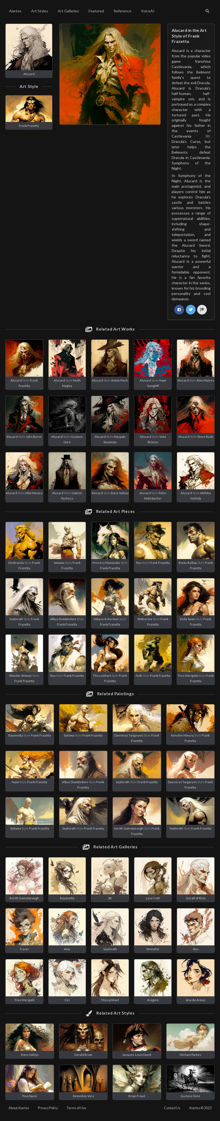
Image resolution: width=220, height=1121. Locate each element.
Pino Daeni (29, 1096)
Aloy (67, 949)
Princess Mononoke (106, 562)
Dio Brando (16, 562)
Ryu (139, 562)
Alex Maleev (205, 380)
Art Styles (39, 11)
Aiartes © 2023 (200, 1108)
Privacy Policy (48, 1108)
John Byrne (34, 436)
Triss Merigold (188, 675)
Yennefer (153, 949)
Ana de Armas (195, 1000)
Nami (15, 782)
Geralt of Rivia (195, 898)
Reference (122, 11)
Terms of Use (76, 1108)
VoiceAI (147, 11)
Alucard (29, 74)
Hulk (139, 675)
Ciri (67, 1000)
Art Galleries (68, 11)
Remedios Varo (83, 1096)
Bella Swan (187, 619)
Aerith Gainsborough (128, 828)
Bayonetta (15, 735)
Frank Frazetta (29, 125)
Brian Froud (136, 1096)
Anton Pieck (119, 380)
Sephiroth (16, 619)
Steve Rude (205, 436)
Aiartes (15, 11)
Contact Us (172, 1108)
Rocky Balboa (188, 562)
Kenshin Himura (182, 735)
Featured (96, 11)
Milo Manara (33, 493)
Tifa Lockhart (102, 675)
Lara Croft (153, 898)
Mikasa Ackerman (106, 619)
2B (110, 898)
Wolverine (145, 619)
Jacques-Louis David (136, 1054)
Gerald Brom (83, 1054)
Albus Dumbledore (63, 619)
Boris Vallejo (119, 493)
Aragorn (153, 1000)
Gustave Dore (190, 1096)
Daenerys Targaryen (128, 735)
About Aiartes (19, 1108)
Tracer (24, 949)
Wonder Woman (20, 675)
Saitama (59, 562)
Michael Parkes (190, 1054)
